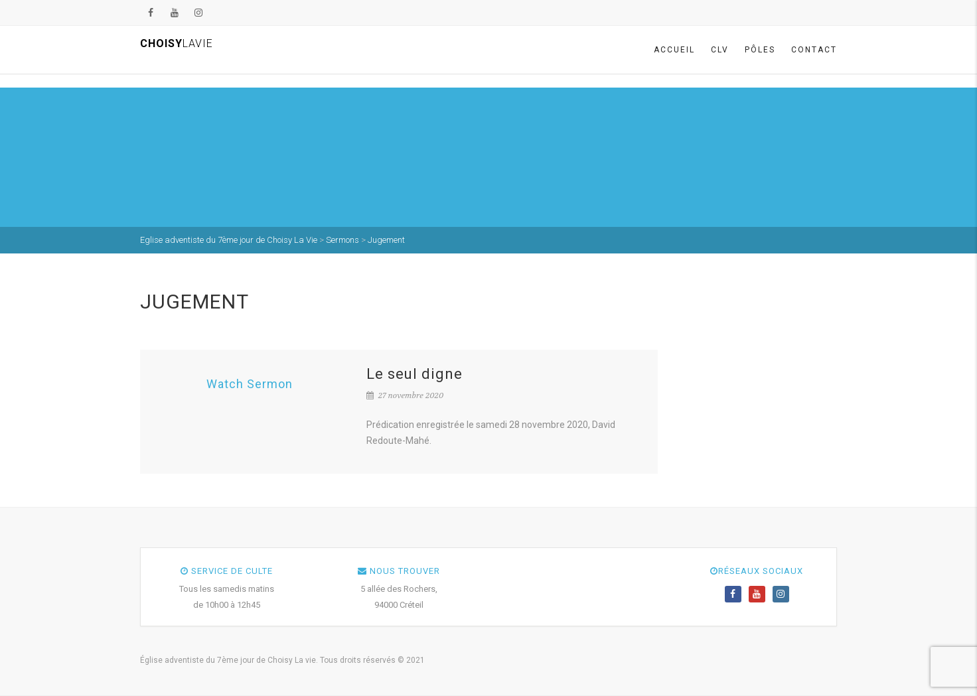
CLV (720, 49)
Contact (814, 49)
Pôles (760, 49)
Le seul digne (414, 374)
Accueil (674, 49)
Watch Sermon (249, 384)
